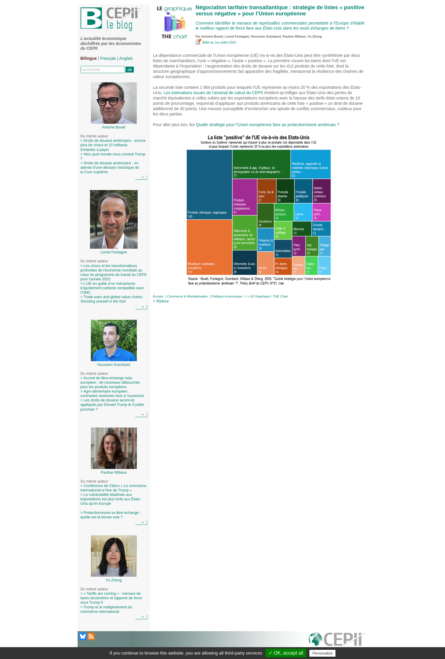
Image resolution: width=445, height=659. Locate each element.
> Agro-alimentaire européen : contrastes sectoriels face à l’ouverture (112, 393)
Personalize (322, 653)
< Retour (161, 301)
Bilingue (89, 58)
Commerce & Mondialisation (187, 296)
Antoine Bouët (212, 36)
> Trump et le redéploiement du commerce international (106, 609)
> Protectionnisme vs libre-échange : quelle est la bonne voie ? (111, 515)
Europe (158, 296)
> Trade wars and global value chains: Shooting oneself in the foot (112, 299)
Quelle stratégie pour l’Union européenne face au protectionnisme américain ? (267, 124)
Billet (203, 42)
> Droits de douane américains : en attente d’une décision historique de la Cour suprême (110, 167)
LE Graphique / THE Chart (269, 296)
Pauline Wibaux (294, 36)
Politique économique (226, 296)
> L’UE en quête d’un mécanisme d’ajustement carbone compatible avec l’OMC (112, 288)
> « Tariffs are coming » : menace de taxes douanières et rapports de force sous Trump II (111, 598)
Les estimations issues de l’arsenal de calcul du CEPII (213, 92)
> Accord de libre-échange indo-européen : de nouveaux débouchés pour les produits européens (110, 382)
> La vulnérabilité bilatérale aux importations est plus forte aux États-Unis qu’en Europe (111, 501)
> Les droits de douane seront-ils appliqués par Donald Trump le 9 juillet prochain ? (112, 404)
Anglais (126, 58)
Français (108, 58)
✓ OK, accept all (286, 652)
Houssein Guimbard (266, 36)
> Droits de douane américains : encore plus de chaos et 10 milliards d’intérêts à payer (113, 145)
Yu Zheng (315, 36)
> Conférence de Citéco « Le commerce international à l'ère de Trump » (114, 488)
